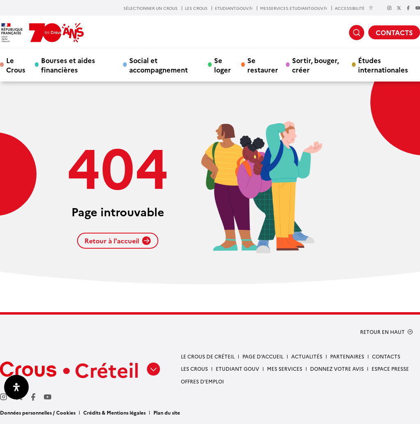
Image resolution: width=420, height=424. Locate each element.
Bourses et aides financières (68, 64)
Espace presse (390, 368)
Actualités (306, 356)
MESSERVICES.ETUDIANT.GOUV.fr (293, 8)
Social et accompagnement (158, 64)
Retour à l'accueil (117, 240)
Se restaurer (262, 64)
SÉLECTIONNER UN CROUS (150, 8)
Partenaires (347, 356)
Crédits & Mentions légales (114, 412)
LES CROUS (196, 8)
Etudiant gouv (237, 368)
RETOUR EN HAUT (382, 332)
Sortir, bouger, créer (315, 64)
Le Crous (15, 64)
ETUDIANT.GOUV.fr (234, 8)
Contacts (386, 356)
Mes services (284, 368)
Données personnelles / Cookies (37, 412)
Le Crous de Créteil (208, 356)
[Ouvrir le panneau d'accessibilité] (16, 387)
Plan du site (166, 412)
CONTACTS (394, 32)
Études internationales (383, 64)
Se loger (222, 64)
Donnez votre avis (337, 368)
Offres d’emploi (202, 381)
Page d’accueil (262, 356)
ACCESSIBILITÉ (354, 8)
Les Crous (194, 368)
